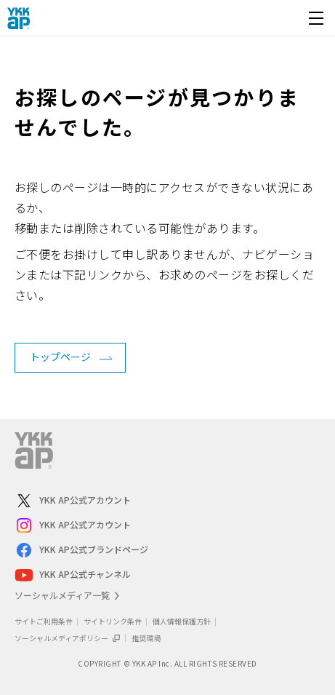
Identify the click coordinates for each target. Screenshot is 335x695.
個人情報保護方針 (182, 621)
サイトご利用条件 (44, 621)
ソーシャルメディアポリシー (68, 637)
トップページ (60, 356)
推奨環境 (146, 637)
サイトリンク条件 (113, 621)
